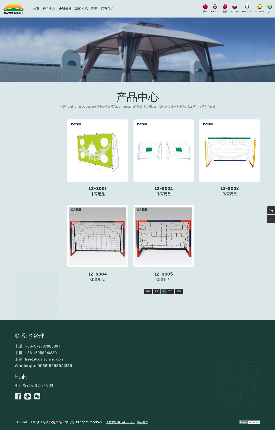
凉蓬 (25, 189)
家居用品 (28, 250)
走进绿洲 (65, 8)
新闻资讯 (81, 8)
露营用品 (28, 232)
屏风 (25, 215)
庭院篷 (26, 172)
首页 (36, 8)
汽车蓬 (26, 181)
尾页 (179, 305)
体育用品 (28, 241)
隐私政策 (146, 422)
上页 (157, 305)
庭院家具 (28, 198)
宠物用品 (28, 224)
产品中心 (49, 8)
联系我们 (107, 8)
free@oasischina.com (35, 319)
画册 (94, 8)
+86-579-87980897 (44, 361)
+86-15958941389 (42, 367)
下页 (170, 305)
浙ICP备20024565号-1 (122, 422)
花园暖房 (28, 207)
